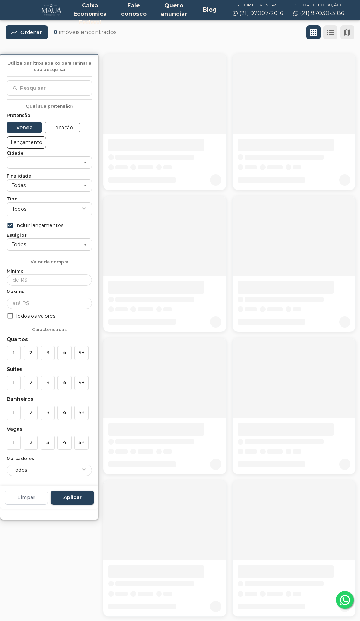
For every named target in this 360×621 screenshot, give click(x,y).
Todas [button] (19, 185)
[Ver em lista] (330, 32)
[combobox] (49, 88)
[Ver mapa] (347, 32)
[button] (49, 162)
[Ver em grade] (313, 32)
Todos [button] (19, 209)
